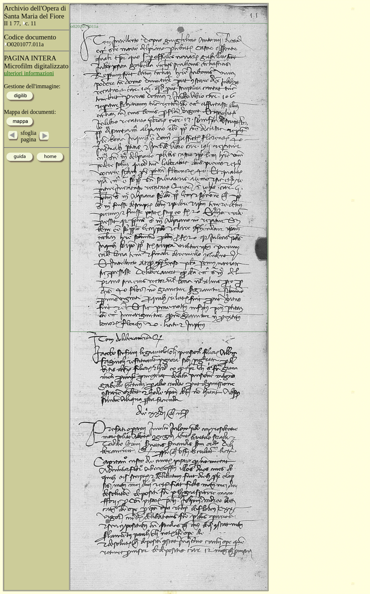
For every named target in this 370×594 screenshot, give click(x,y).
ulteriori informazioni (29, 73)
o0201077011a (84, 26)
